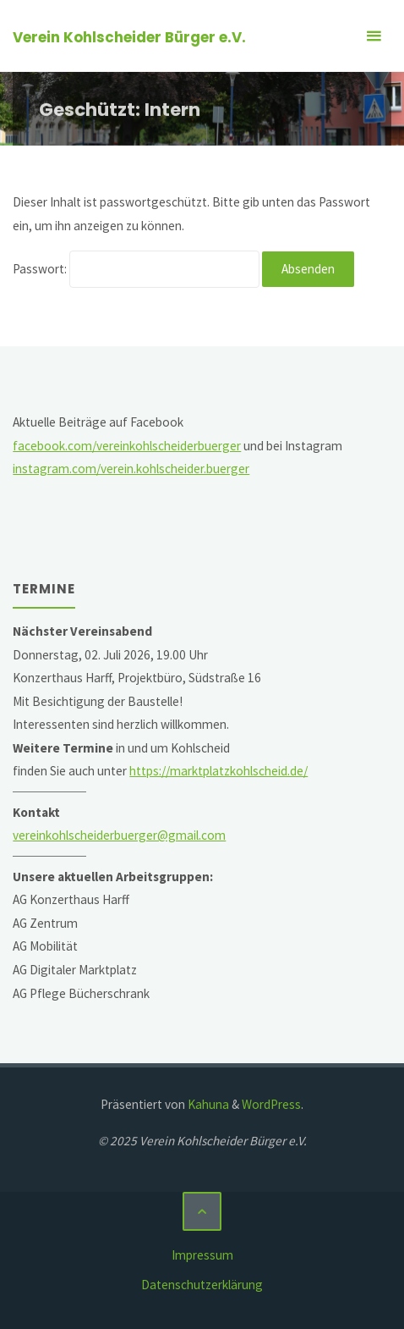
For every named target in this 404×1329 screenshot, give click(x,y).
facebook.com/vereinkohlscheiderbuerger (127, 446)
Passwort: (136, 269)
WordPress (271, 1104)
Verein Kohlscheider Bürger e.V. (129, 37)
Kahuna (207, 1104)
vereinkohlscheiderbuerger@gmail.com (119, 835)
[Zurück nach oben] (202, 1211)
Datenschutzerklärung (202, 1285)
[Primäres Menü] (373, 36)
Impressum (202, 1255)
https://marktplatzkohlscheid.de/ (218, 771)
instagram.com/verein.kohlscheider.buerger (131, 468)
